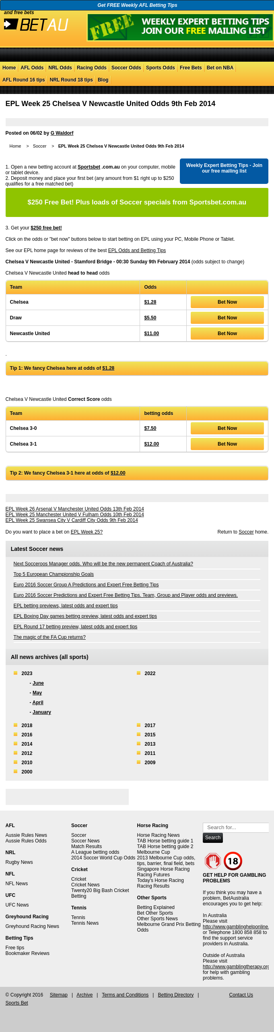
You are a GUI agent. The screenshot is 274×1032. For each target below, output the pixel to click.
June (38, 683)
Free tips (15, 948)
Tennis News (85, 923)
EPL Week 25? (87, 532)
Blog (103, 80)
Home (9, 68)
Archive (84, 995)
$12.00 (151, 444)
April (38, 702)
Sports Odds (160, 68)
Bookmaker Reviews (27, 953)
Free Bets (191, 68)
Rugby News (19, 862)
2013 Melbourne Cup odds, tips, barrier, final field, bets (166, 860)
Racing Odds (92, 68)
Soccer (40, 146)
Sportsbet (89, 167)
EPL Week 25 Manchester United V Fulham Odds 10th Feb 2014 (75, 514)
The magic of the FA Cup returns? (50, 637)
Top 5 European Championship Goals (54, 574)
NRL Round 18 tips (71, 80)
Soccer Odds (126, 68)
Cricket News (85, 885)
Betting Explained (156, 907)
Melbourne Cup (153, 852)
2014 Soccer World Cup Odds (103, 858)
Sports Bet (17, 1003)
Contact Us (241, 995)
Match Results (86, 846)
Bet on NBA (220, 68)
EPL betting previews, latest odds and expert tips (66, 606)
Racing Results (153, 886)
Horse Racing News (158, 835)
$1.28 (150, 302)
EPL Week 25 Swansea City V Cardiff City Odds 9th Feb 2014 (72, 520)
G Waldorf (62, 133)
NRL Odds (60, 68)
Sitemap (59, 995)
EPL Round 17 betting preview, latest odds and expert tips (76, 627)
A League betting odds (95, 852)
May (37, 693)
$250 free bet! (46, 228)
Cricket (78, 879)
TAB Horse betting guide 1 (165, 841)
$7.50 (150, 428)
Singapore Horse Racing (163, 869)
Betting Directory (176, 995)
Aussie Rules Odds (26, 841)
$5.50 (150, 318)
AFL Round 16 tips (23, 80)
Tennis (78, 917)
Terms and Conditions (125, 995)
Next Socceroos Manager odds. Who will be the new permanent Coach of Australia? (103, 564)
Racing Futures (153, 875)
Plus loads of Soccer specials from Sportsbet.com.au (137, 202)
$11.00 (151, 333)
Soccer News (85, 841)
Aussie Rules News (26, 835)
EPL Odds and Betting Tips (137, 250)
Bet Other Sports (155, 913)
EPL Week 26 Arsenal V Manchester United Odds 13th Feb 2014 (75, 509)
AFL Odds (32, 68)
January (42, 712)
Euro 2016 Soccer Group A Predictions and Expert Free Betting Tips (86, 585)
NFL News (17, 883)
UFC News (17, 905)
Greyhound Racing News (32, 926)
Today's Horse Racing (160, 880)
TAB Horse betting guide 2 (165, 846)
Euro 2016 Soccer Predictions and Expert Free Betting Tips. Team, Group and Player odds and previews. (126, 595)
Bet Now (227, 302)
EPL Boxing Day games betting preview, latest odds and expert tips (85, 616)
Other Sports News (157, 919)
